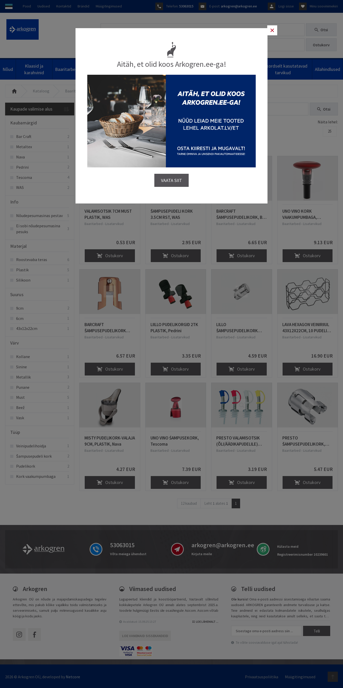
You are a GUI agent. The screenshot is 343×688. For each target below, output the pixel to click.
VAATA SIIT (171, 178)
